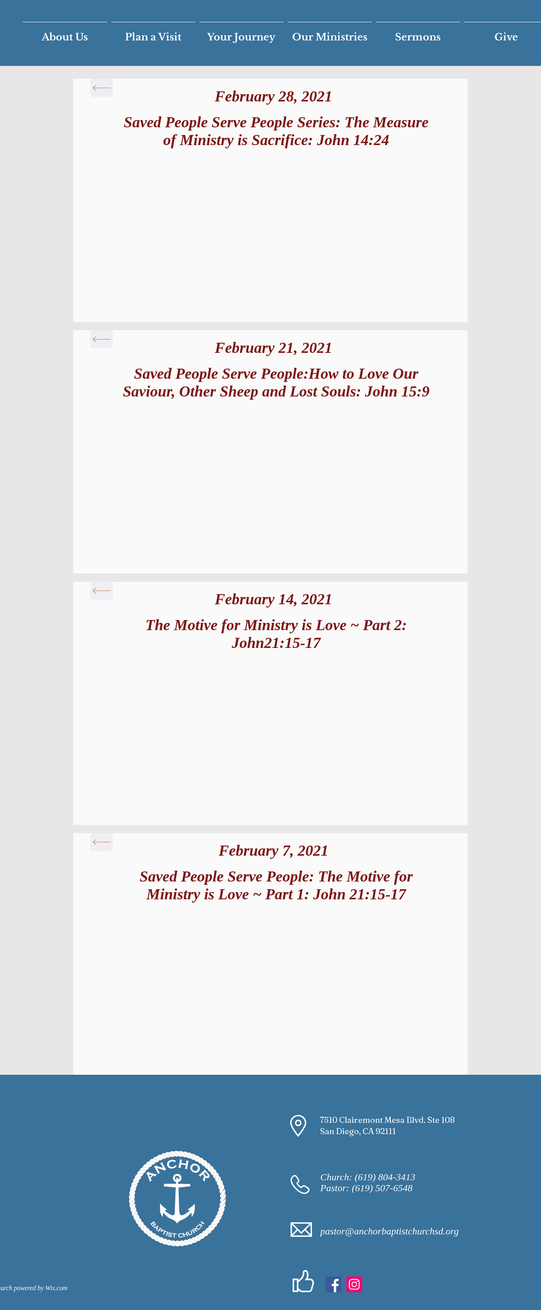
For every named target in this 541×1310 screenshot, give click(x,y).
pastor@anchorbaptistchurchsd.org (389, 1231)
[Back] (101, 88)
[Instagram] (354, 1284)
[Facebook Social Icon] (333, 1284)
